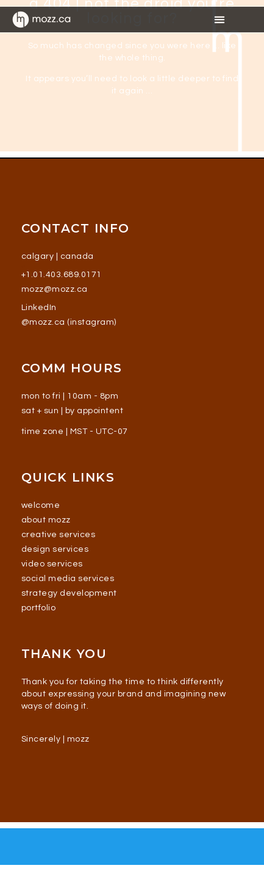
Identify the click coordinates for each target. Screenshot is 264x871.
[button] (219, 19)
